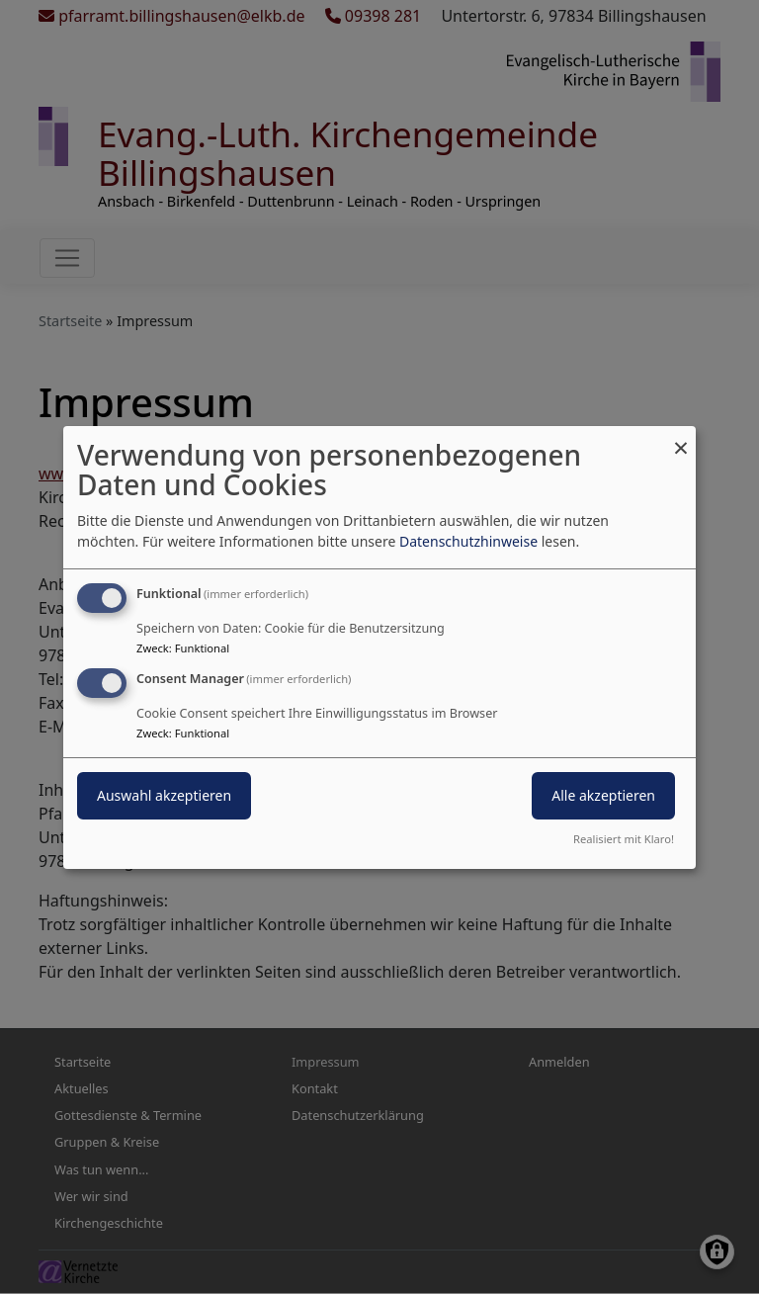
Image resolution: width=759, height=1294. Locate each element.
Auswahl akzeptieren (164, 795)
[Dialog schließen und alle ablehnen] (681, 437)
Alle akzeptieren (603, 795)
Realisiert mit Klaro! (623, 838)
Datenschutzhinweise (468, 541)
